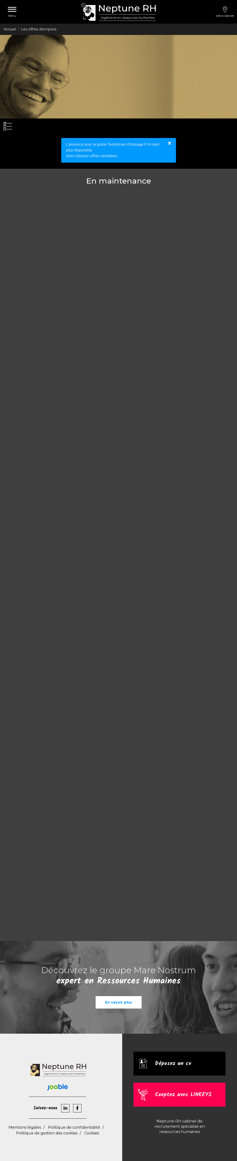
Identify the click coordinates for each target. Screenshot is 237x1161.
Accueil (10, 29)
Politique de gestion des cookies (46, 1133)
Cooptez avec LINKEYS (184, 1094)
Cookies (91, 1133)
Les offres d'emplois (38, 29)
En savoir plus (118, 1002)
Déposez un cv (173, 1063)
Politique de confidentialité (74, 1127)
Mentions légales (25, 1127)
